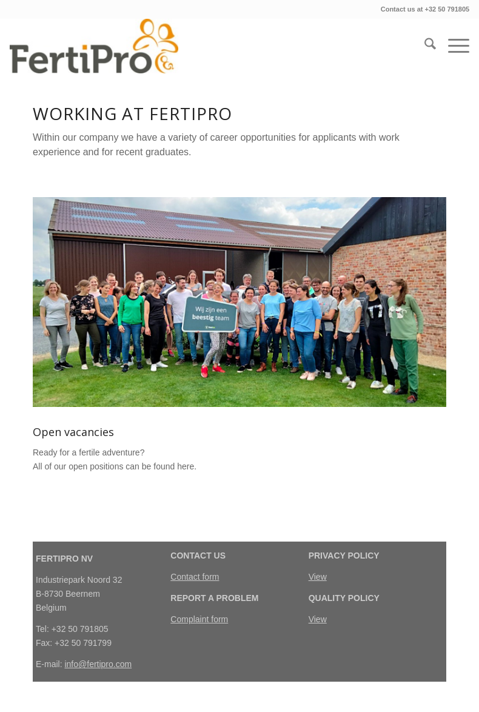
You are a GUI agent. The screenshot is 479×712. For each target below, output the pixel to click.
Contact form (194, 577)
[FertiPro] (94, 46)
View (318, 577)
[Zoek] (424, 46)
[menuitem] (424, 46)
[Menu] (452, 46)
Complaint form (199, 619)
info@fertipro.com (98, 664)
